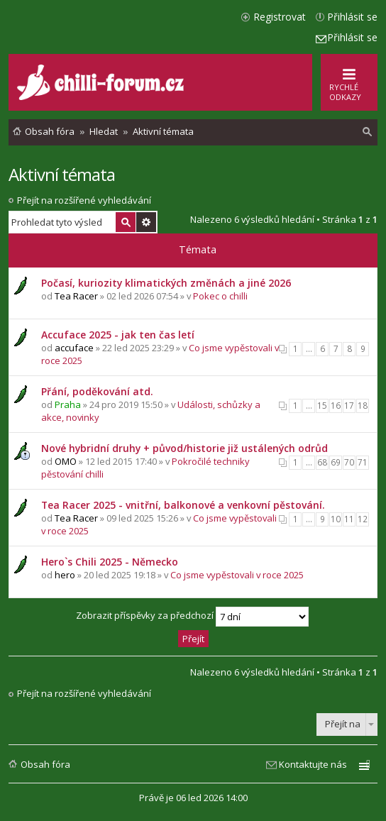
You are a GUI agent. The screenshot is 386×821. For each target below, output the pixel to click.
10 (336, 519)
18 (363, 405)
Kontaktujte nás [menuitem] (313, 764)
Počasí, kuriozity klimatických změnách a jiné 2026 (166, 283)
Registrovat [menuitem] (279, 16)
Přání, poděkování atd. (97, 391)
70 (349, 462)
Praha (68, 404)
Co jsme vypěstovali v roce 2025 (237, 574)
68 (322, 462)
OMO (66, 461)
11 (349, 519)
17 (349, 405)
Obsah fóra (45, 764)
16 (336, 405)
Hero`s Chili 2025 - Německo (109, 561)
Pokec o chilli (220, 296)
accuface (74, 347)
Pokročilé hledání (146, 222)
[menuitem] (367, 132)
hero (65, 574)
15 (322, 405)
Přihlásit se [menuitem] (352, 16)
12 (363, 519)
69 (336, 462)
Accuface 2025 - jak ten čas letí (117, 334)
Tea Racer (76, 296)
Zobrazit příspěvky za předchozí (192, 617)
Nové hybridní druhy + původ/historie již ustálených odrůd (184, 448)
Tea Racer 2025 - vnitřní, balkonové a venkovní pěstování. (183, 505)
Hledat (126, 222)
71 (363, 462)
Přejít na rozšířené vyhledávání (84, 200)
